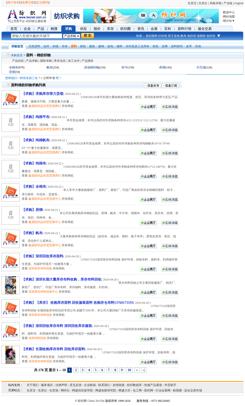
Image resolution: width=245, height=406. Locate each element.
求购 (68, 29)
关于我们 (33, 385)
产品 (40, 29)
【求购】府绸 (32, 210)
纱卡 (125, 67)
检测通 (177, 390)
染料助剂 (177, 46)
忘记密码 (42, 2)
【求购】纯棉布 (34, 163)
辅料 (119, 46)
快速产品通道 (153, 385)
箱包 (110, 46)
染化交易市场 (193, 390)
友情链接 (118, 385)
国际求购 (46, 60)
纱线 (56, 46)
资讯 (140, 29)
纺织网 (82, 401)
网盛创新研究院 (105, 390)
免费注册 (28, 2)
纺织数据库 (134, 385)
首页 (13, 29)
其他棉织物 (91, 67)
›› (137, 370)
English (239, 3)
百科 (167, 29)
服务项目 (47, 385)
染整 (165, 46)
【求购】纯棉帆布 (35, 140)
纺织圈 (125, 29)
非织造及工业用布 (137, 46)
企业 (27, 29)
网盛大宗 (124, 390)
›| (144, 370)
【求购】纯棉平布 (35, 117)
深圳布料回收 (37, 338)
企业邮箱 (90, 385)
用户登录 (13, 2)
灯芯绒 (201, 67)
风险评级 (216, 3)
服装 (92, 46)
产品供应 (18, 60)
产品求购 (32, 60)
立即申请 (49, 78)
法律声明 (61, 385)
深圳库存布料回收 (40, 268)
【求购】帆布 (32, 233)
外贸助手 (170, 385)
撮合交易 (205, 29)
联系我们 (104, 385)
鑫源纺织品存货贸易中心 (44, 199)
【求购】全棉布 (34, 186)
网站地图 (229, 16)
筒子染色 (174, 36)
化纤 (46, 46)
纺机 (156, 46)
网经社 (65, 390)
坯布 (65, 46)
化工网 (137, 390)
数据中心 (229, 12)
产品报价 (88, 60)
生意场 (53, 390)
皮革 (189, 46)
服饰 (101, 46)
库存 (110, 29)
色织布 (191, 36)
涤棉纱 (201, 36)
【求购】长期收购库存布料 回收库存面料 (53, 349)
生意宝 (192, 3)
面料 (74, 46)
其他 (198, 46)
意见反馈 (76, 385)
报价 (97, 29)
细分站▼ (229, 20)
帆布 (183, 36)
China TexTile (95, 401)
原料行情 (184, 29)
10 (129, 370)
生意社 (203, 3)
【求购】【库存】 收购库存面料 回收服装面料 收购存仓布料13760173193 (77, 302)
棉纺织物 (44, 55)
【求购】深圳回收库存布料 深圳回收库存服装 (57, 326)
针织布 (162, 36)
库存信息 (60, 60)
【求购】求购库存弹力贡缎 (42, 94)
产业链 (228, 3)
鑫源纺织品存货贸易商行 (44, 106)
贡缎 (12, 72)
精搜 (54, 29)
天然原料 (34, 46)
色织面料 (152, 36)
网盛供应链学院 (82, 390)
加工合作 (74, 60)
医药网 (148, 390)
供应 (83, 29)
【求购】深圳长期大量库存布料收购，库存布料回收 (61, 279)
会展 (154, 29)
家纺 (83, 46)
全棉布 (13, 67)
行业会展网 (163, 390)
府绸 (162, 67)
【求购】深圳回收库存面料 (42, 256)
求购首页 (17, 55)
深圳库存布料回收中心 (43, 291)
